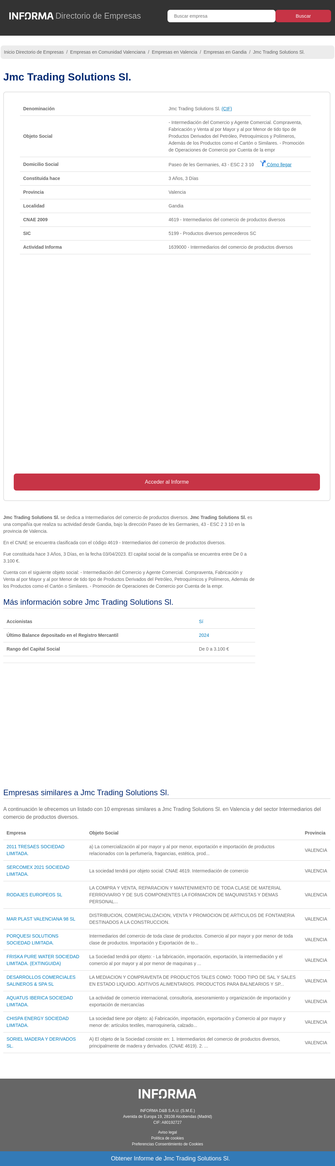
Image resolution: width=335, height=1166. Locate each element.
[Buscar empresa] (221, 16)
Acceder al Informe (167, 482)
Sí (201, 621)
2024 (204, 635)
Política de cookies (167, 1138)
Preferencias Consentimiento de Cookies (167, 1144)
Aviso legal (167, 1132)
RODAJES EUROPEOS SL (34, 894)
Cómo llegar (275, 164)
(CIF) (226, 108)
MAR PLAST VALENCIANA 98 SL (41, 919)
